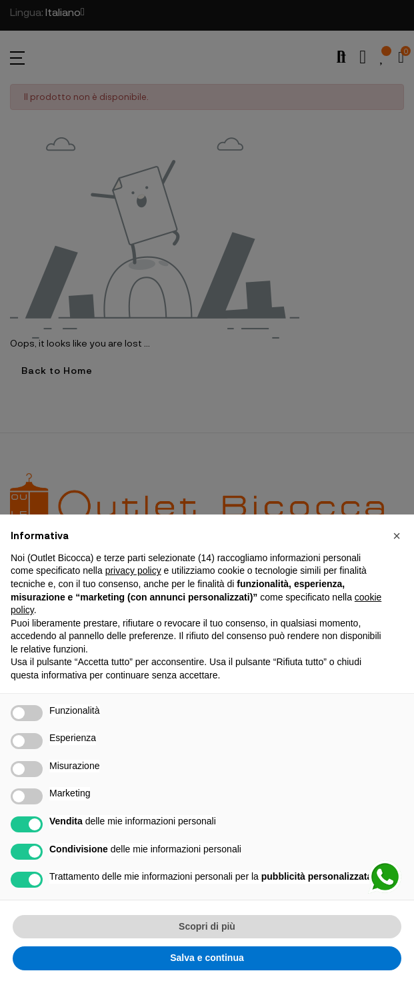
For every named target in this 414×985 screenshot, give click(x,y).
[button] (396, 535)
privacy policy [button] (133, 570)
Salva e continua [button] (206, 957)
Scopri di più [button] (207, 926)
